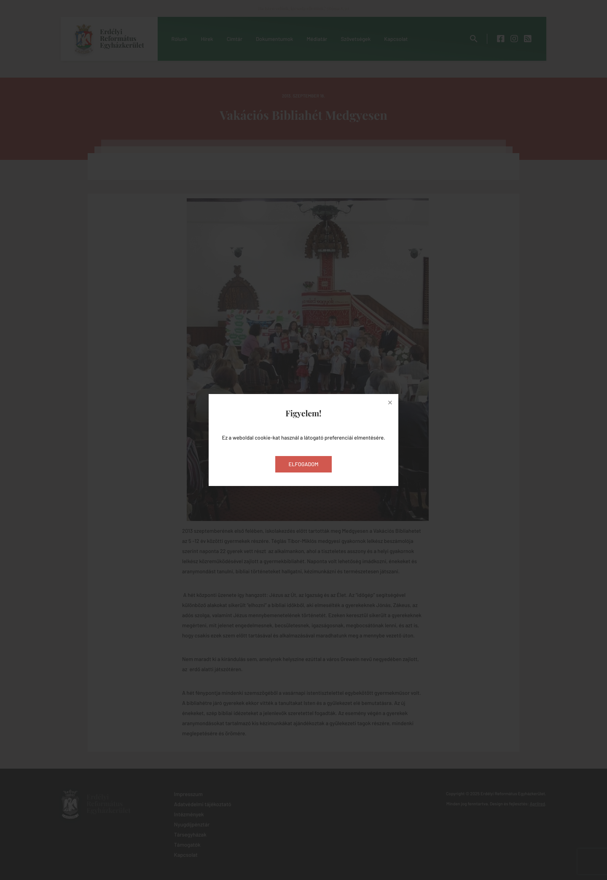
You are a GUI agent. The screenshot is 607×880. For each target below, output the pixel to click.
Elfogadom (304, 464)
